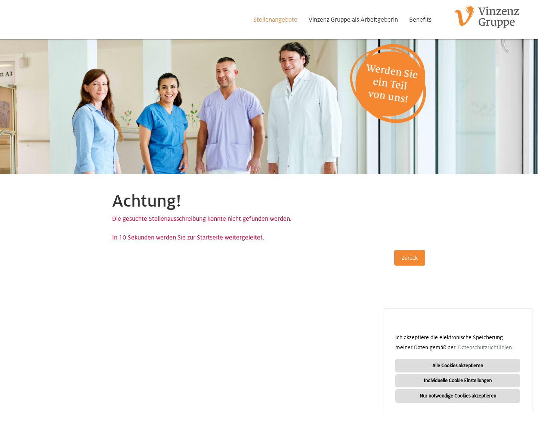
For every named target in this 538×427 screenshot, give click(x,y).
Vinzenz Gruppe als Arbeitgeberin (353, 19)
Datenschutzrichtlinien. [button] (485, 347)
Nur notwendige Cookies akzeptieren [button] (458, 396)
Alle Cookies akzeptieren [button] (457, 365)
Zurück (410, 258)
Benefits (420, 19)
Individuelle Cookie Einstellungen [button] (458, 380)
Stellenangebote (275, 19)
